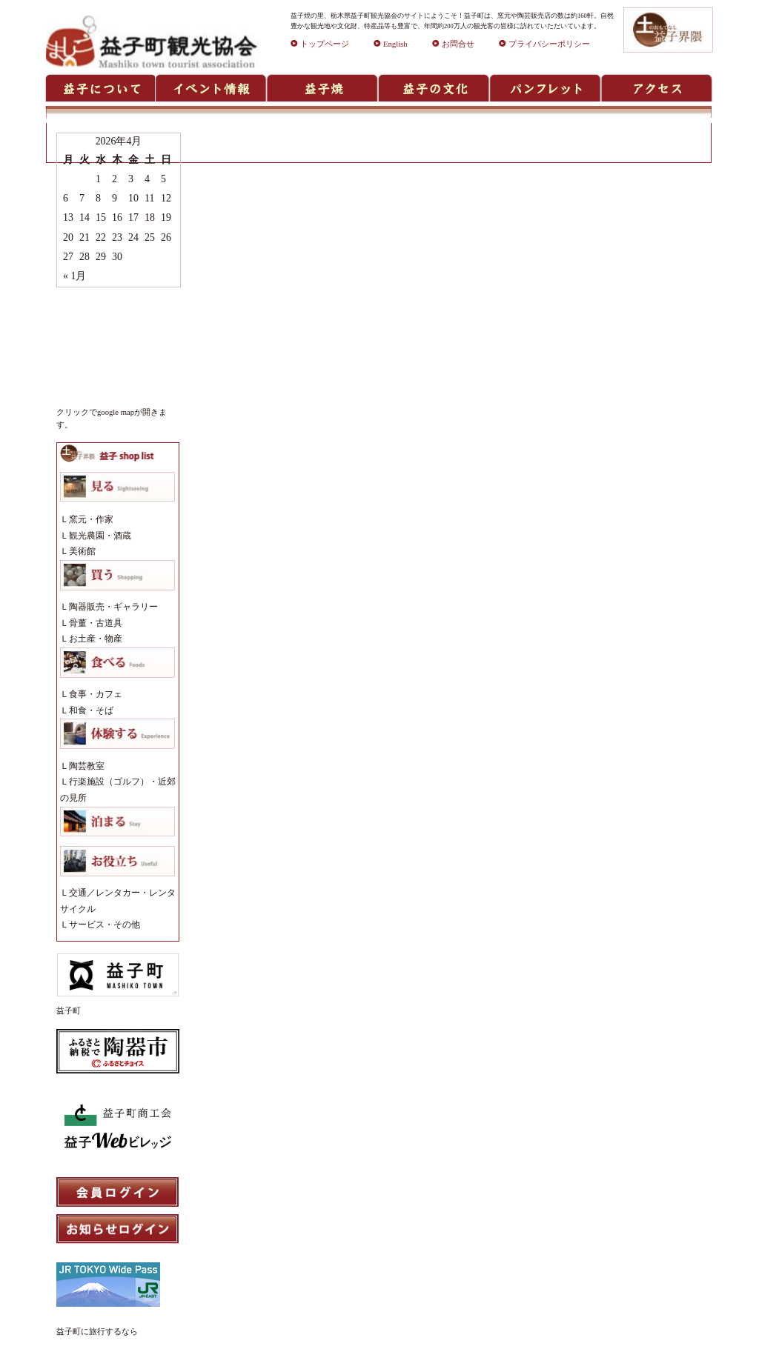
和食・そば (91, 710)
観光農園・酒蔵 (100, 535)
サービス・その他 (104, 924)
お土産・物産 (95, 638)
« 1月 (74, 276)
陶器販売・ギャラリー (113, 607)
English (391, 44)
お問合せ (453, 44)
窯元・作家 (91, 519)
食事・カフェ (95, 694)
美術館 (82, 551)
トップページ (320, 44)
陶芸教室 (87, 766)
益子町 (68, 1011)
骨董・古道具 (95, 623)
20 (68, 237)
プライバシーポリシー (544, 44)
